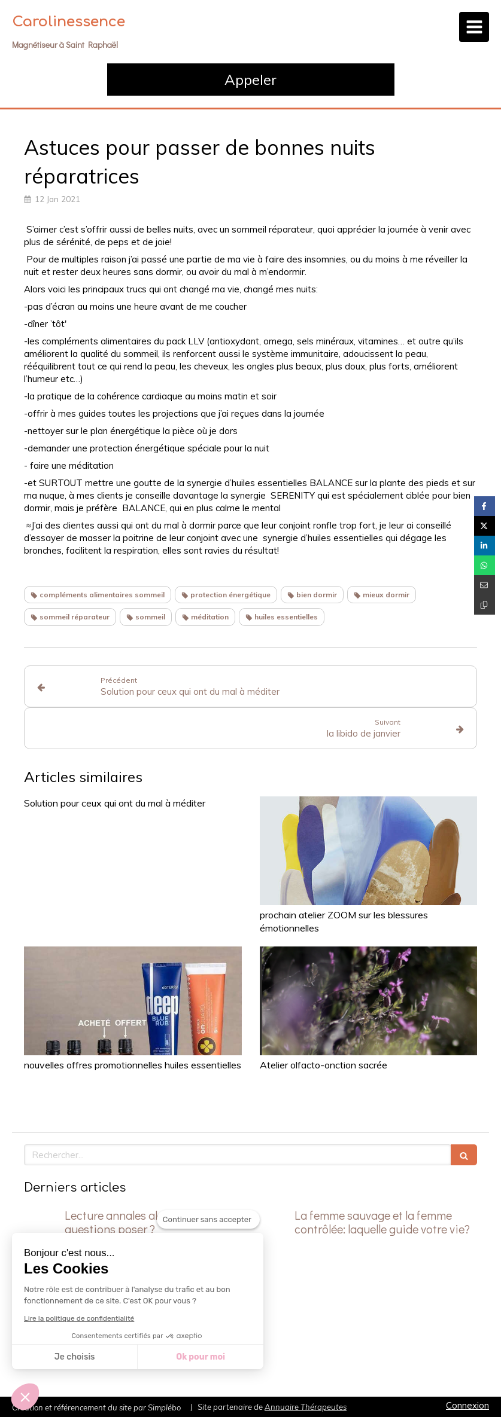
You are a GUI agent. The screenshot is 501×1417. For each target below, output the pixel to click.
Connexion (467, 1405)
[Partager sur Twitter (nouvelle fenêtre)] (484, 526)
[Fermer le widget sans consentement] (208, 1219)
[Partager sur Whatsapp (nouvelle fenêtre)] (484, 565)
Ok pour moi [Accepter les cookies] (200, 1357)
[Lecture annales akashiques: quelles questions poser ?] (42, 1227)
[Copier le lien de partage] (484, 605)
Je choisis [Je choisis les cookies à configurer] (74, 1357)
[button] (25, 1396)
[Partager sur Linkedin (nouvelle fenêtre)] (484, 545)
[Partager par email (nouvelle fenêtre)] (484, 585)
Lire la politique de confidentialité (79, 1318)
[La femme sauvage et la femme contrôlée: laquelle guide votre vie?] (272, 1227)
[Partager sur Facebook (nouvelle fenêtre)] (484, 506)
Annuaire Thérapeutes (306, 1407)
